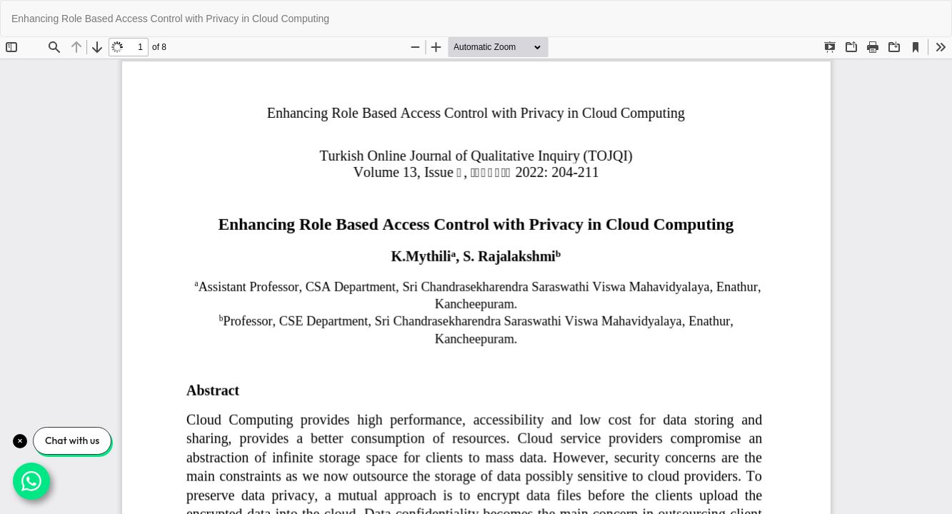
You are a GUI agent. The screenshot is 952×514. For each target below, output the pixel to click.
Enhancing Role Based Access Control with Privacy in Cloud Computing (170, 18)
